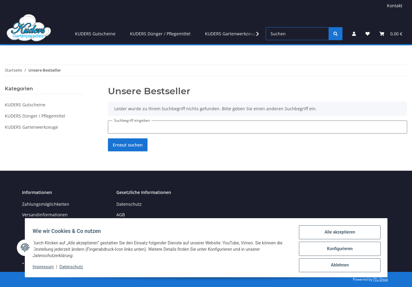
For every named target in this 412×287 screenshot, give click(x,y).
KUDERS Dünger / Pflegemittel (35, 116)
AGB (120, 215)
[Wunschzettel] (368, 33)
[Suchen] (297, 33)
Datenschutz (73, 268)
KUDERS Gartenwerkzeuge (31, 127)
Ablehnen (338, 265)
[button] (354, 33)
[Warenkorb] (391, 33)
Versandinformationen (45, 215)
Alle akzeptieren (338, 234)
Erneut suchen (128, 145)
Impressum (45, 268)
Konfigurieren (338, 249)
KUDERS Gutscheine (25, 105)
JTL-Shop (380, 279)
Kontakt (394, 5)
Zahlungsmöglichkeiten (45, 204)
